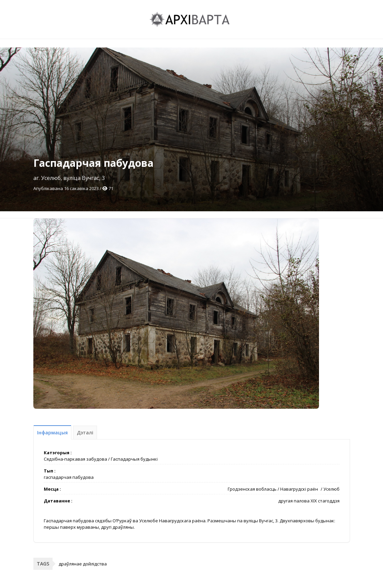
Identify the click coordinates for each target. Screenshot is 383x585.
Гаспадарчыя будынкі (134, 459)
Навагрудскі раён (299, 489)
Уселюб (331, 489)
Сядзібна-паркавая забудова (75, 459)
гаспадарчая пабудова (69, 477)
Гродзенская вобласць (252, 489)
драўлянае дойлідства (83, 564)
